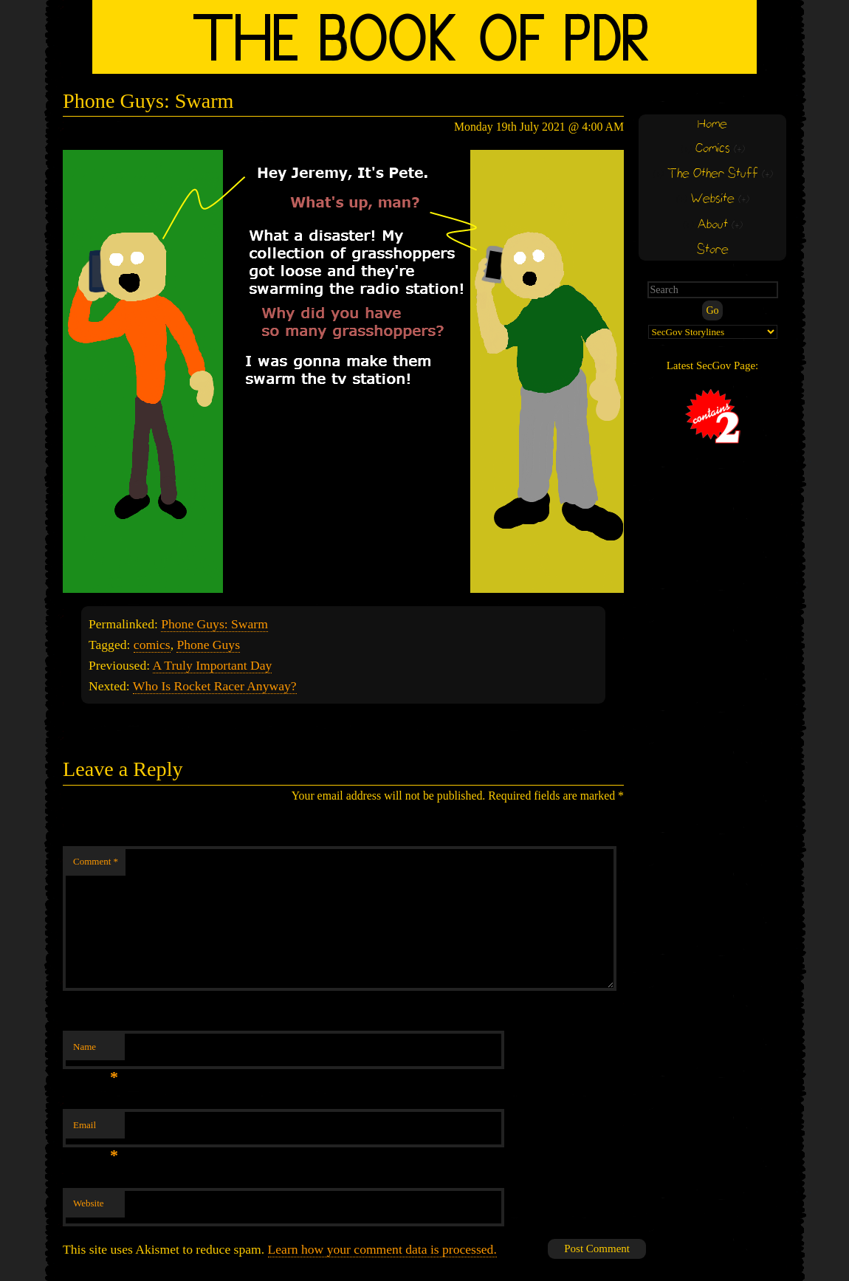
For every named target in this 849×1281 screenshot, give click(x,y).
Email (95, 1129)
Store (713, 249)
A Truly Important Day (212, 665)
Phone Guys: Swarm (214, 624)
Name (95, 1051)
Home (712, 124)
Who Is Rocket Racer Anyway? (215, 686)
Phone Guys (208, 644)
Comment (95, 861)
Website (88, 1203)
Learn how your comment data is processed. (382, 1249)
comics (152, 644)
